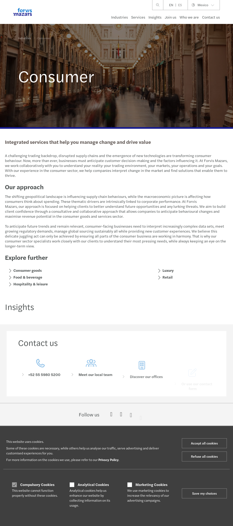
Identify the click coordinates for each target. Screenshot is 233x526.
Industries (119, 17)
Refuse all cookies (204, 456)
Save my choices (204, 493)
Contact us (211, 17)
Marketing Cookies (151, 484)
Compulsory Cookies (37, 484)
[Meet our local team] (91, 377)
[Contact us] (40, 371)
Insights (154, 17)
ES (180, 4)
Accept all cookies (204, 443)
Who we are (189, 17)
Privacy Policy (108, 459)
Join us (170, 17)
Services (138, 17)
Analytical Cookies (93, 484)
